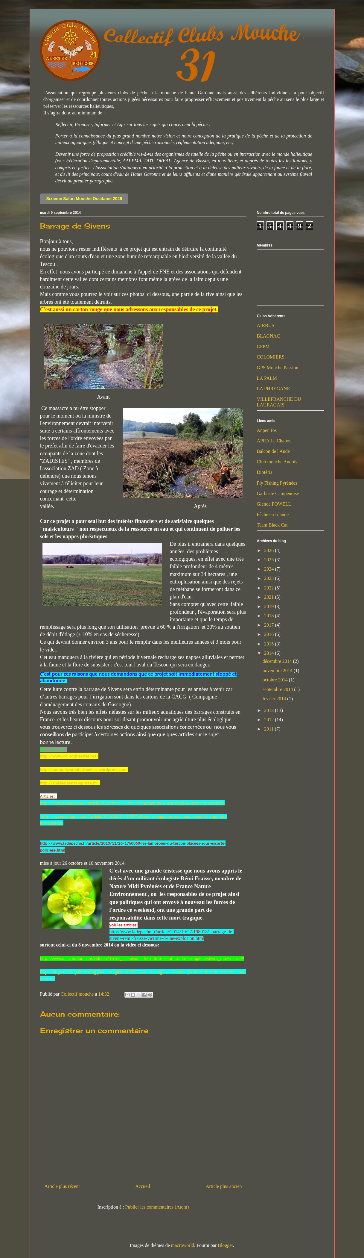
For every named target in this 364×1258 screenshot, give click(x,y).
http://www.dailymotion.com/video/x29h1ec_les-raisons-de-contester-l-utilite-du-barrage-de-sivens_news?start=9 (142, 958)
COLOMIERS (270, 356)
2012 (269, 719)
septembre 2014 (278, 689)
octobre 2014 (276, 679)
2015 (269, 643)
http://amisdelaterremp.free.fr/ (70, 783)
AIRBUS (266, 325)
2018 (269, 615)
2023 (269, 578)
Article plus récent (62, 1186)
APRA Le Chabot (274, 440)
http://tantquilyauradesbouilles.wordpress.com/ (84, 769)
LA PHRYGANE (273, 388)
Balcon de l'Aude (273, 451)
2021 (269, 597)
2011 (269, 728)
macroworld (182, 1245)
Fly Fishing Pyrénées (277, 483)
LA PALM (267, 378)
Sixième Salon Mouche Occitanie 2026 (84, 198)
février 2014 (275, 698)
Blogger (225, 1245)
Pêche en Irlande (273, 514)
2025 (269, 559)
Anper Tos (267, 430)
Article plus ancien (224, 1186)
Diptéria (264, 472)
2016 (269, 634)
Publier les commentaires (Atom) (157, 1206)
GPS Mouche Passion (277, 367)
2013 (269, 710)
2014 (269, 653)
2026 (269, 550)
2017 (269, 625)
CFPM (263, 346)
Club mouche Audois (277, 461)
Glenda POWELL (274, 503)
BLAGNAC (268, 335)
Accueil (142, 1186)
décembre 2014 (278, 661)
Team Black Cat (272, 524)
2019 (269, 606)
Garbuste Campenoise (278, 493)
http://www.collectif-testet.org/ (69, 756)
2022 (269, 587)
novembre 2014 (278, 670)
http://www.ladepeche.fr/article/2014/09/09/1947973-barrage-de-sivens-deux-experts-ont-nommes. (132, 803)
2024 (269, 568)
